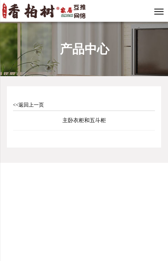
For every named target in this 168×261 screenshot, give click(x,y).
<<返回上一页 (28, 105)
